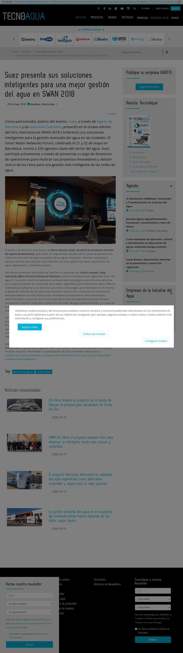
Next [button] (169, 39)
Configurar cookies (156, 340)
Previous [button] (14, 39)
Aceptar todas (29, 327)
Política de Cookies (94, 334)
